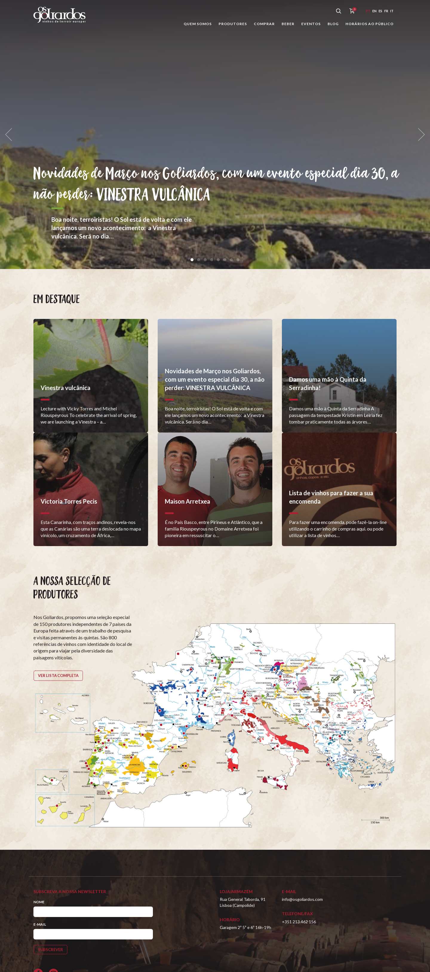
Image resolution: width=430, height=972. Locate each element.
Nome (38, 902)
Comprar (264, 24)
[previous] (10, 135)
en (374, 11)
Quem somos (198, 24)
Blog (333, 24)
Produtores (233, 24)
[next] (419, 135)
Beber (288, 24)
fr (386, 11)
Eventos (311, 24)
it (392, 11)
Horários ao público (369, 24)
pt (368, 11)
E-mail (39, 924)
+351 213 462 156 (299, 921)
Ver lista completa (60, 675)
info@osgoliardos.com (302, 899)
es (380, 11)
